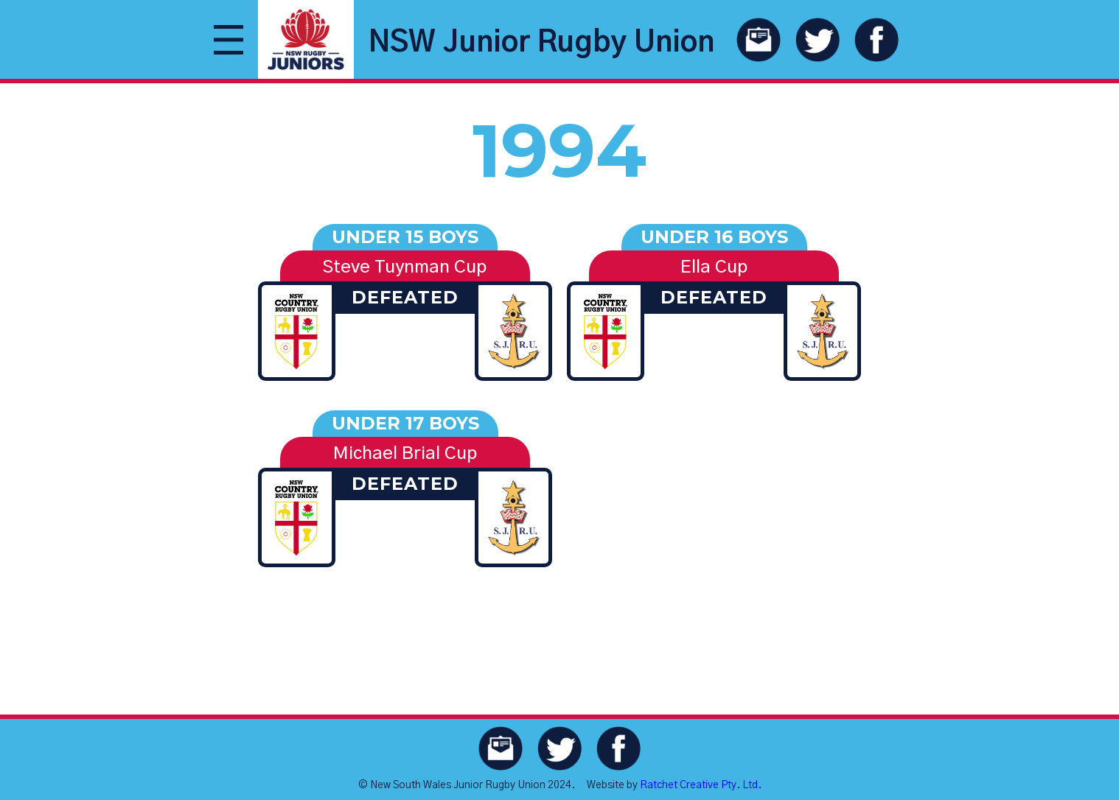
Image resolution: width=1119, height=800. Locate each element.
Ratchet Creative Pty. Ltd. (700, 785)
